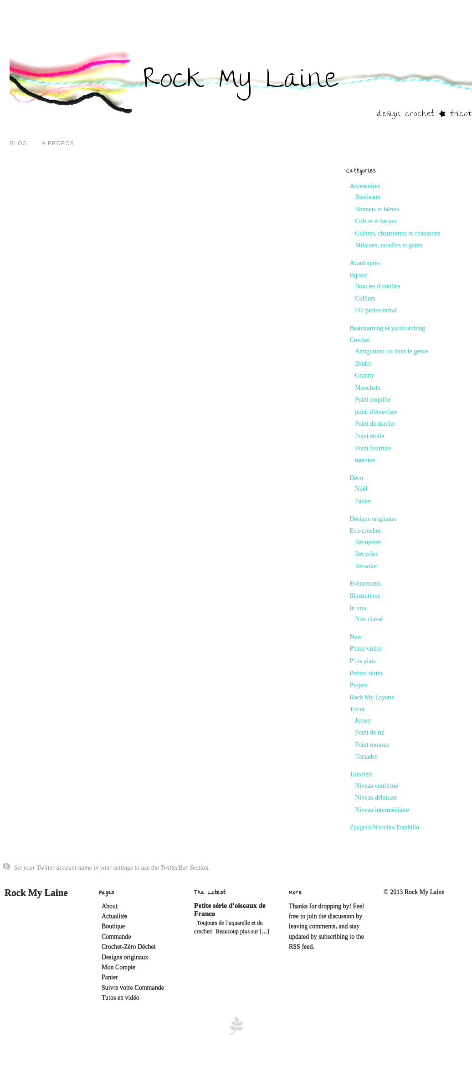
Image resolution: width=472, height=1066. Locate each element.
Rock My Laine (36, 892)
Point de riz (370, 732)
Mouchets (367, 387)
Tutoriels (360, 774)
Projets (358, 685)
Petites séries (366, 673)
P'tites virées (365, 648)
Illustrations (364, 595)
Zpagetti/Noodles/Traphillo (384, 827)
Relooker (366, 566)
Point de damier (375, 423)
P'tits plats (362, 661)
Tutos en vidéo (120, 998)
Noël (361, 488)
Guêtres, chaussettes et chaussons (397, 233)
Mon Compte (118, 967)
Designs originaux (372, 518)
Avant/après (364, 263)
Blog (18, 143)
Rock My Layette (371, 697)
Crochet (359, 340)
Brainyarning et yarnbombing (387, 328)
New (355, 636)
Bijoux (358, 275)
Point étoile (369, 436)
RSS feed (301, 947)
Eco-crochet (364, 530)
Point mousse (372, 744)
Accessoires (364, 186)
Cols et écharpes (376, 221)
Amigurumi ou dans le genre (391, 351)
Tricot (357, 709)
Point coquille (372, 399)
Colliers (365, 298)
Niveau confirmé (376, 785)
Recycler (366, 554)
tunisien (365, 460)
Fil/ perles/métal (375, 310)
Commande (116, 936)
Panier (363, 501)
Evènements (364, 583)
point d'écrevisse (376, 411)
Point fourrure (373, 448)
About (110, 906)
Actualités (115, 916)
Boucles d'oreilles (377, 286)
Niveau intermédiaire (382, 809)
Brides (363, 363)
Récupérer (368, 542)
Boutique (113, 926)
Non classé (369, 619)
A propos (58, 143)
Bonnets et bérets (377, 209)
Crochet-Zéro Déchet (129, 947)
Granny (364, 375)
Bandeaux (367, 197)
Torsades (366, 756)
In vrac (358, 608)
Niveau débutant (376, 797)
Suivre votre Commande (133, 987)
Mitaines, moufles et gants (388, 245)
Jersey (363, 720)
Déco (356, 477)
